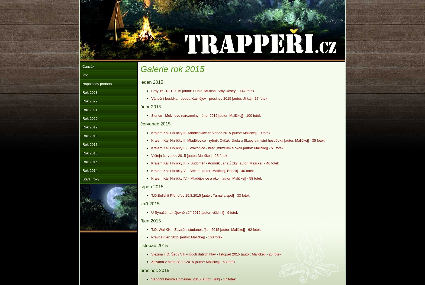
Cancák (88, 66)
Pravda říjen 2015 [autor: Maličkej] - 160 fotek (186, 237)
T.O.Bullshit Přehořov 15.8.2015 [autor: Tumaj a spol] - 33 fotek (200, 195)
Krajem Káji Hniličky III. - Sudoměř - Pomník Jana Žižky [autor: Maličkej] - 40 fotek (215, 163)
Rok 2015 (90, 162)
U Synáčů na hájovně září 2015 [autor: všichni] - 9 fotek (194, 212)
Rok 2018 (90, 136)
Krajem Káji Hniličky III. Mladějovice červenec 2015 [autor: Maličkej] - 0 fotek (210, 133)
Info (85, 75)
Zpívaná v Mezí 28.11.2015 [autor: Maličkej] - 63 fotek (193, 262)
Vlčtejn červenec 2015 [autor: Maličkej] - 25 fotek (189, 156)
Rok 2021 (90, 110)
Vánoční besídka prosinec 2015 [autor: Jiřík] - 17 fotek (193, 279)
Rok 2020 (90, 118)
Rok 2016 (90, 153)
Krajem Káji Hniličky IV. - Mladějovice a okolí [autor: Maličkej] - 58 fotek (206, 178)
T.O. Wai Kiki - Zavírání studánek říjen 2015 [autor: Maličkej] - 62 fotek (205, 230)
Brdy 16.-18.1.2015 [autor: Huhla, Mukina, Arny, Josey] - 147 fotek (202, 91)
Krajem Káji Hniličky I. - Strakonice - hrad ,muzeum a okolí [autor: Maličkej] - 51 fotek (217, 148)
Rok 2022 (90, 101)
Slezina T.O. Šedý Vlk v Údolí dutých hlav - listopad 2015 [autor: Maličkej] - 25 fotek (216, 254)
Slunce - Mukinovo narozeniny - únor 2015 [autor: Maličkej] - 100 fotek (206, 116)
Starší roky (90, 179)
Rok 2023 (90, 92)
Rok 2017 (90, 144)
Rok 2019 (90, 127)
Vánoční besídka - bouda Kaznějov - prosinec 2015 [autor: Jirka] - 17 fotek (209, 98)
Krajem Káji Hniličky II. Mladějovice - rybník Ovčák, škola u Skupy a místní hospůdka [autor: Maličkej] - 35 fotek (237, 140)
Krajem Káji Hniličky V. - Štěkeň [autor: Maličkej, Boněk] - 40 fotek (202, 171)
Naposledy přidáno (97, 84)
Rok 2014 (90, 171)
